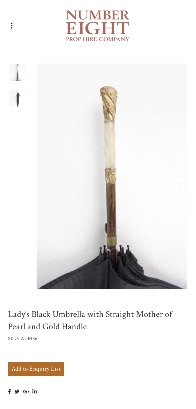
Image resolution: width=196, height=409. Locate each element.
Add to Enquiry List (36, 369)
